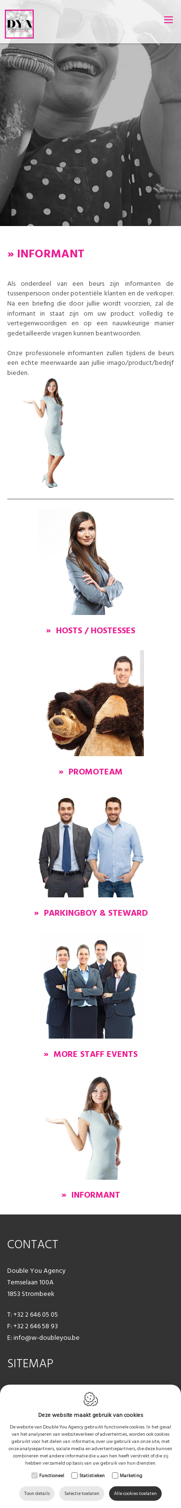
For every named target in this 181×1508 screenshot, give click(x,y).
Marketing (131, 1475)
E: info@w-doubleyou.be (43, 1337)
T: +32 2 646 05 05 (32, 1314)
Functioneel (51, 1475)
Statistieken (92, 1475)
